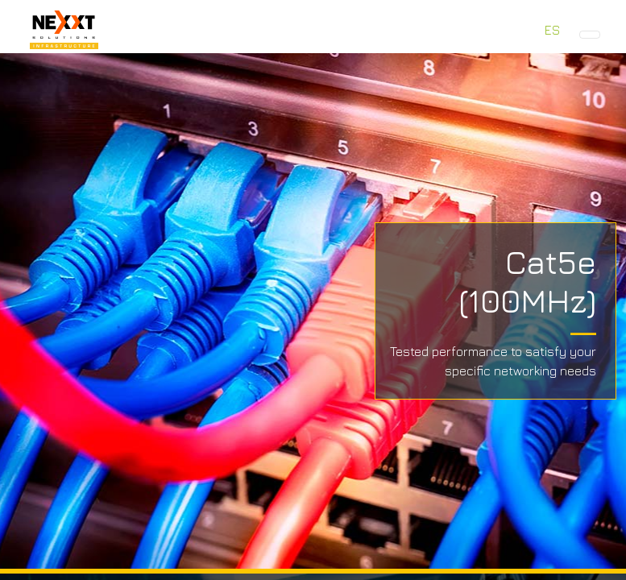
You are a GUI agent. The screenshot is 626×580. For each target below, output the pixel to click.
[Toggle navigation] (589, 35)
